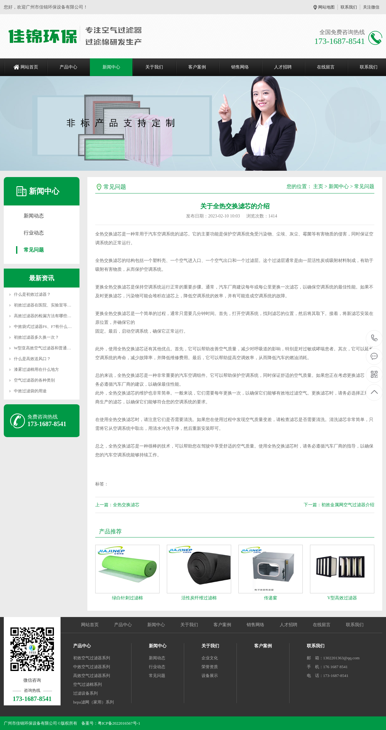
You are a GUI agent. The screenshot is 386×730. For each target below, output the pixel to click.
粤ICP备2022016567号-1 (119, 723)
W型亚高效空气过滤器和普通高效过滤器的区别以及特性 (65, 348)
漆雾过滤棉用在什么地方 (36, 369)
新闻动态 (34, 215)
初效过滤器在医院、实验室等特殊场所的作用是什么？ (63, 305)
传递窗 (270, 598)
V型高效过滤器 (342, 598)
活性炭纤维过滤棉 (199, 598)
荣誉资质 (210, 666)
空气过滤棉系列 (87, 684)
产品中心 (68, 67)
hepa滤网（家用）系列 (93, 702)
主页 (318, 186)
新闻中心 (111, 67)
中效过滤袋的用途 (30, 391)
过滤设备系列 (85, 693)
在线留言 (326, 67)
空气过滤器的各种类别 (34, 380)
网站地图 (326, 7)
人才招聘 (283, 67)
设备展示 (210, 675)
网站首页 (29, 67)
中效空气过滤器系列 (91, 666)
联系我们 (349, 7)
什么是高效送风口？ (32, 358)
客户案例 (197, 67)
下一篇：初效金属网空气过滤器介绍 (339, 504)
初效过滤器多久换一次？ (36, 337)
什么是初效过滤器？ (32, 294)
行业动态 (34, 232)
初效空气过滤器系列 (91, 658)
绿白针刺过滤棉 (127, 598)
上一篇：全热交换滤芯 (117, 504)
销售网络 (240, 67)
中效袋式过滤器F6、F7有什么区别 (45, 326)
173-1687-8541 (374, 338)
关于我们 (154, 67)
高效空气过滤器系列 (91, 675)
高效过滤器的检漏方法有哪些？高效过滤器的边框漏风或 (65, 315)
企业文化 (210, 658)
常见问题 (34, 249)
